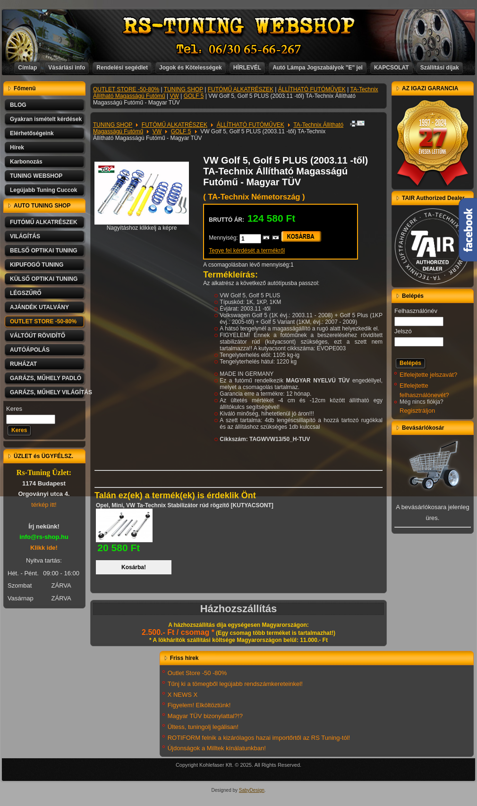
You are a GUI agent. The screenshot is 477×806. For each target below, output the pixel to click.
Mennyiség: (224, 237)
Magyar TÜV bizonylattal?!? (205, 715)
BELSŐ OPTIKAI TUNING (43, 250)
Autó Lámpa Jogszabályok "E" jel (318, 67)
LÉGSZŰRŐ (26, 293)
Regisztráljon (417, 410)
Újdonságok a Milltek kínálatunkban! (217, 748)
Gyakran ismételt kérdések (46, 119)
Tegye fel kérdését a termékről (247, 250)
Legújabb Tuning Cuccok (43, 190)
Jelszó (403, 331)
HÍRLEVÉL (247, 67)
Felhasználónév (415, 310)
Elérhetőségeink (32, 133)
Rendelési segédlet (122, 67)
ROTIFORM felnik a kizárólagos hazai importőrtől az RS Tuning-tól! (259, 737)
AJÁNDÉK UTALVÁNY (39, 307)
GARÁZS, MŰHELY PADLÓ (45, 378)
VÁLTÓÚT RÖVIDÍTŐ (37, 335)
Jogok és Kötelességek (190, 67)
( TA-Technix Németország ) (254, 196)
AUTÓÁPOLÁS (30, 350)
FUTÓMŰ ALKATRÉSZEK (43, 222)
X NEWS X (183, 694)
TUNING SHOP (183, 89)
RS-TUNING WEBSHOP (239, 26)
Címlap (27, 67)
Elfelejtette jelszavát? (428, 374)
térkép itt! (43, 504)
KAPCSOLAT (391, 67)
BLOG (18, 105)
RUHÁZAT (23, 364)
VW (174, 96)
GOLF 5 (194, 96)
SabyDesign (251, 790)
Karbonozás (26, 161)
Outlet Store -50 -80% (197, 672)
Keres (14, 408)
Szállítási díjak (439, 67)
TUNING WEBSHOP (36, 176)
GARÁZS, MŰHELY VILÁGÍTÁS (47, 392)
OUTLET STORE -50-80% (43, 321)
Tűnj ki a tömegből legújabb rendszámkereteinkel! (235, 683)
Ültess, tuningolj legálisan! (203, 726)
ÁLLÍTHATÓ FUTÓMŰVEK (312, 89)
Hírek (17, 147)
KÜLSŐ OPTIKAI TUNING (43, 279)
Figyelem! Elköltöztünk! (199, 705)
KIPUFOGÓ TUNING (36, 264)
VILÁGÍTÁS (25, 236)
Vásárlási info (66, 67)
